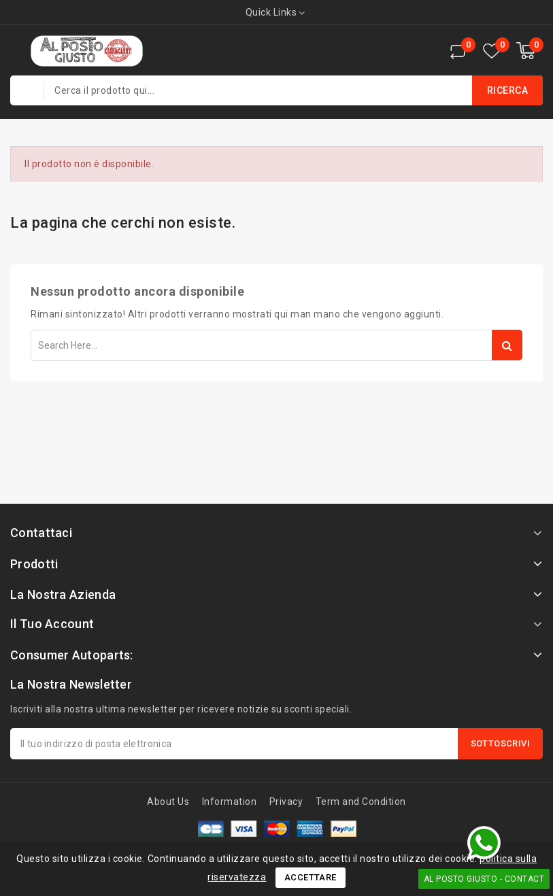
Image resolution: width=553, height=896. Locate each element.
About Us (168, 801)
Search (507, 345)
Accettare (310, 877)
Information (229, 801)
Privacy (286, 801)
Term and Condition (361, 801)
